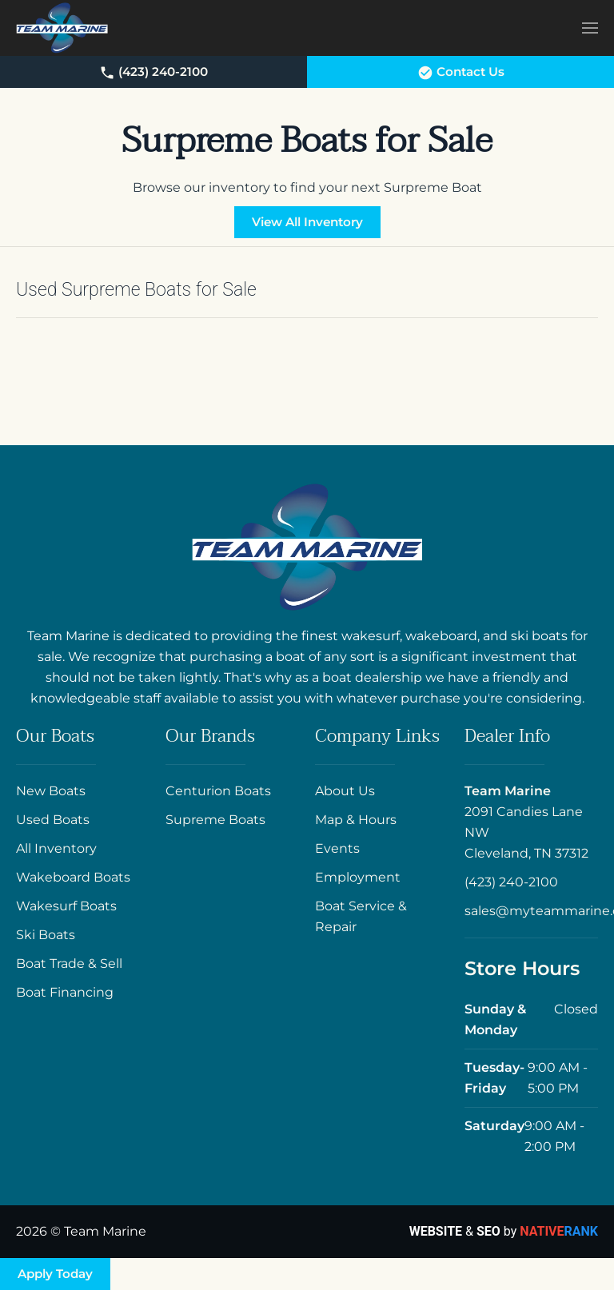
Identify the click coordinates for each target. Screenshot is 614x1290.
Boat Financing (65, 992)
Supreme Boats (215, 819)
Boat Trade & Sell (69, 963)
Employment (358, 877)
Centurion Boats (218, 790)
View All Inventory (307, 221)
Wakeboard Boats (73, 877)
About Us (345, 790)
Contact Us (460, 72)
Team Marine (507, 790)
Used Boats (53, 819)
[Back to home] (62, 28)
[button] (590, 28)
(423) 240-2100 (153, 72)
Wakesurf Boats (66, 906)
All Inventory (56, 848)
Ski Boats (45, 934)
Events (337, 848)
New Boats (51, 790)
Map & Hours (356, 819)
